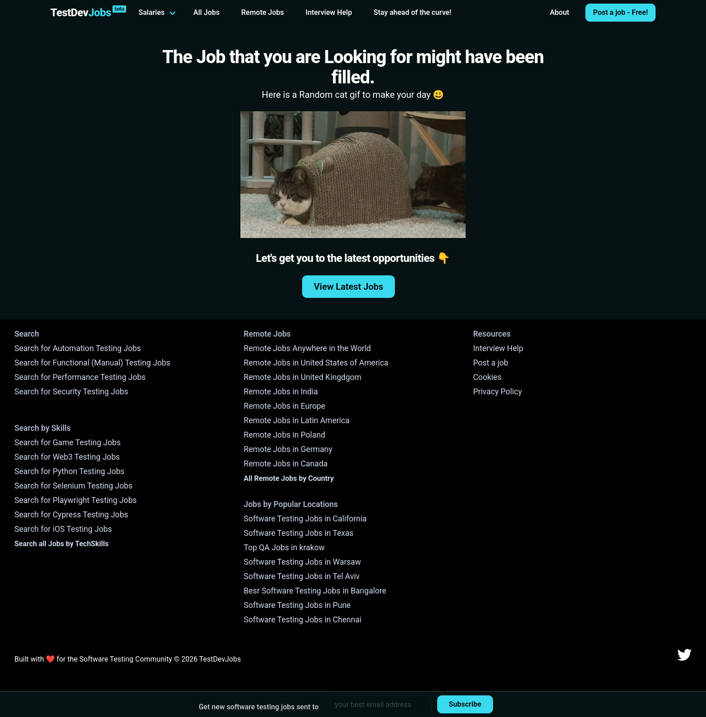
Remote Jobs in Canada (285, 463)
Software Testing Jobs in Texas (298, 533)
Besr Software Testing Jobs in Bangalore (315, 590)
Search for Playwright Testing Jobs (75, 500)
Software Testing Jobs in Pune (297, 605)
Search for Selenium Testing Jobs (73, 485)
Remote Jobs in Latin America (296, 420)
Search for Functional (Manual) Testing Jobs (92, 362)
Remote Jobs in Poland (284, 434)
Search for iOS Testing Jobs (63, 529)
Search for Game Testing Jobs (67, 442)
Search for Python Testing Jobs (69, 471)
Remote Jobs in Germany (288, 449)
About (559, 12)
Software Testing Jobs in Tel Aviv (301, 576)
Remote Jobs (262, 12)
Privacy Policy (497, 391)
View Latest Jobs (348, 286)
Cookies (487, 377)
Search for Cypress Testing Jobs (71, 514)
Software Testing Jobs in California (305, 518)
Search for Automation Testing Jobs (77, 348)
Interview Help (329, 12)
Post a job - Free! (620, 12)
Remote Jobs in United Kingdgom (302, 377)
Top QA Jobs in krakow (284, 547)
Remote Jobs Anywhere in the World (307, 348)
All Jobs (207, 12)
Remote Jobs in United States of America (316, 362)
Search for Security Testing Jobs (71, 391)
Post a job (490, 362)
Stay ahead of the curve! (413, 12)
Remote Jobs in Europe (284, 406)
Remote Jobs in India (281, 391)
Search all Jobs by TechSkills (61, 543)
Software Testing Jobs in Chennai (303, 619)
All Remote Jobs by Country (289, 478)
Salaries (152, 12)
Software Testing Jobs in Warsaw (302, 561)
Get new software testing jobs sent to (259, 707)
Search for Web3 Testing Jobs (67, 456)
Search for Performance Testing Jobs (79, 377)
